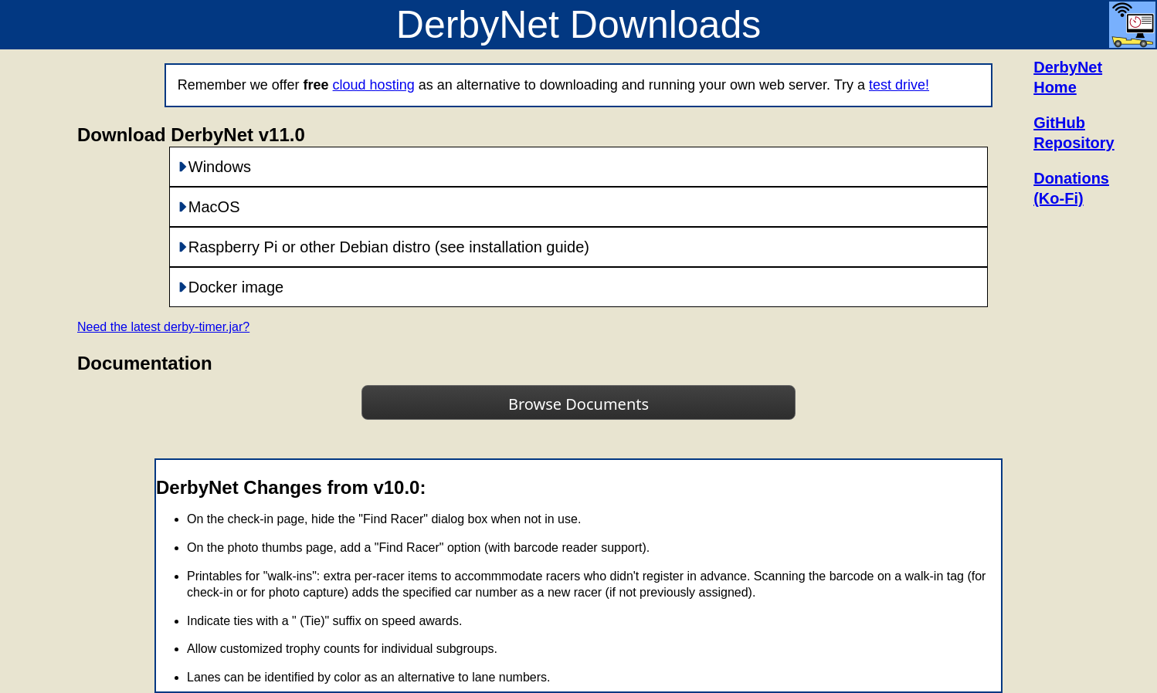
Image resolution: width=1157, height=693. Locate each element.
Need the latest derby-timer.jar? (163, 326)
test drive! (899, 85)
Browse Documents (578, 404)
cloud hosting (374, 85)
